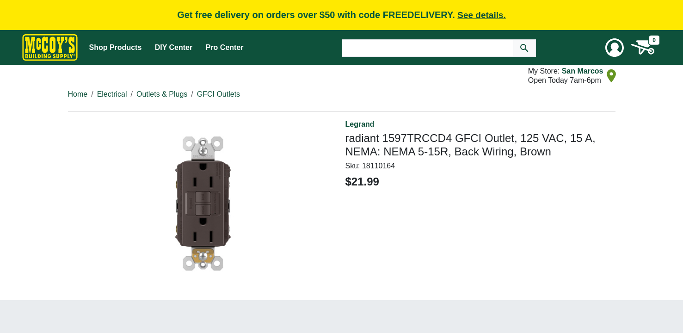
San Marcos (582, 71)
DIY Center (174, 47)
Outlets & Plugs (161, 94)
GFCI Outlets (218, 94)
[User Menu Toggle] (614, 47)
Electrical (112, 94)
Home (78, 94)
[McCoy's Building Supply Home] (50, 47)
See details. (481, 15)
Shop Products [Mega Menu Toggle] (115, 47)
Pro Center (225, 47)
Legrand (360, 124)
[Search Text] (427, 48)
